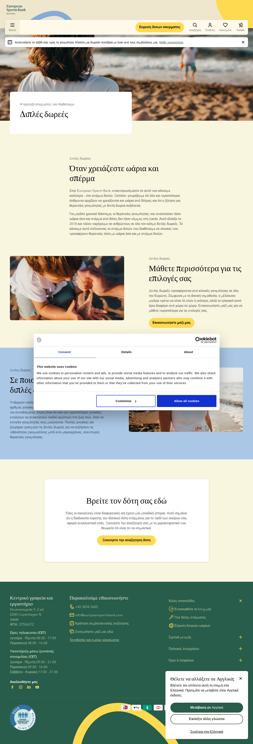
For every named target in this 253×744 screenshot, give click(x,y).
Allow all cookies (187, 401)
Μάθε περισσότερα (171, 42)
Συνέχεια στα (206, 732)
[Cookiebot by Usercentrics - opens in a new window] (198, 340)
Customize (126, 401)
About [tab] (188, 351)
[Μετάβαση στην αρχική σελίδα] (16, 10)
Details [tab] (126, 351)
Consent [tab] (64, 351)
